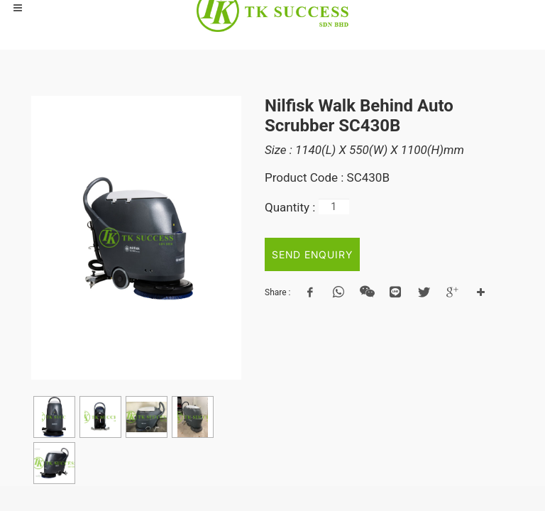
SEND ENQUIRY (312, 254)
